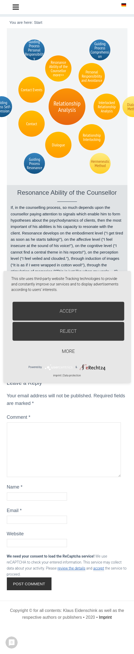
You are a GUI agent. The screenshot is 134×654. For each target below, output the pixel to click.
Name (15, 487)
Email (14, 510)
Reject (68, 331)
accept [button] (98, 568)
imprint (57, 375)
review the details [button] (71, 568)
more (68, 351)
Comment (18, 417)
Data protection (72, 375)
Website (15, 533)
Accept (68, 311)
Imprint (105, 617)
